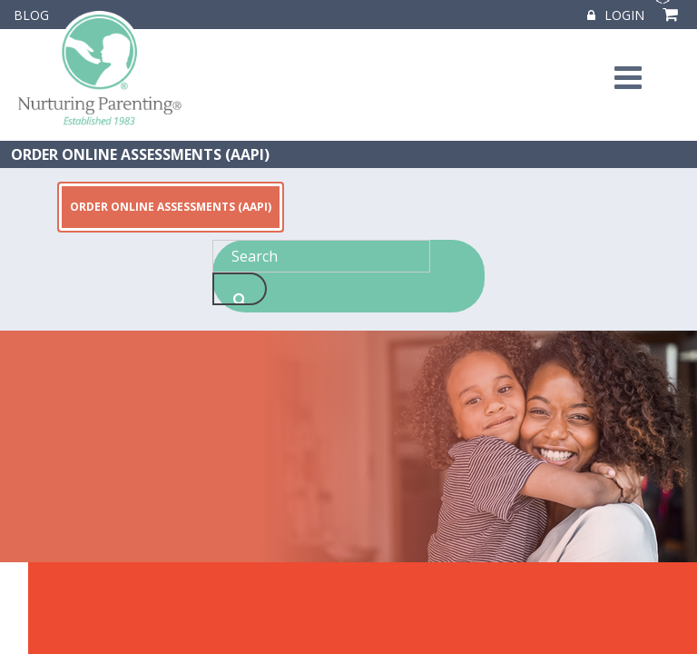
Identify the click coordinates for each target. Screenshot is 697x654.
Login (615, 15)
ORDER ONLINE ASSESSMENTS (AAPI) (140, 154)
